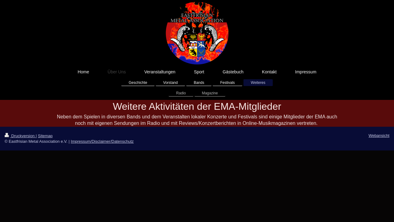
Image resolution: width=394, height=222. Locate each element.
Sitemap (45, 136)
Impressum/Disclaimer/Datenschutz (102, 141)
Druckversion (20, 136)
